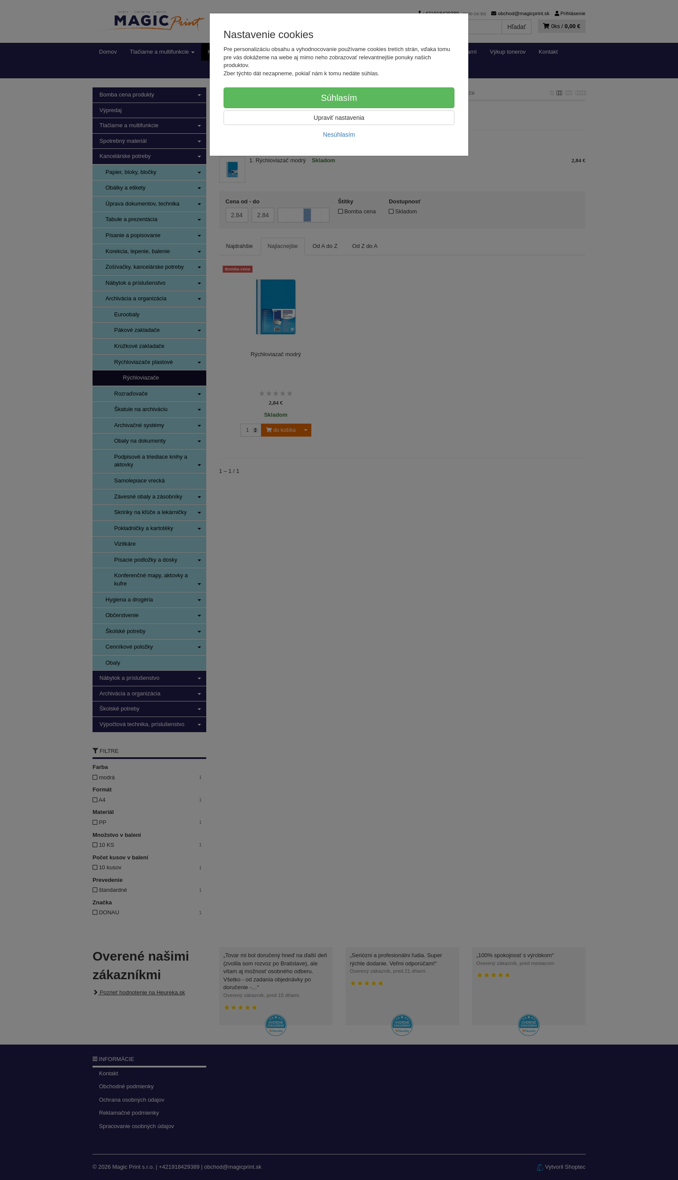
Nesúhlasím (339, 134)
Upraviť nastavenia (338, 117)
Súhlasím (339, 98)
